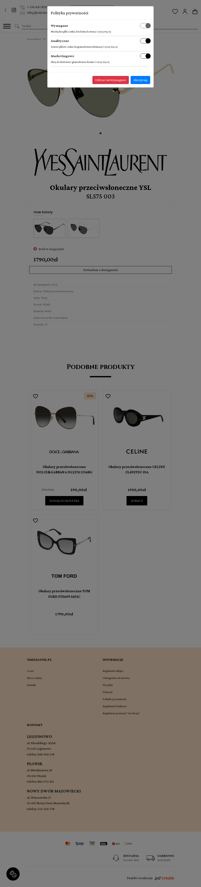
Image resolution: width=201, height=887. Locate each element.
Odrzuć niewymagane (110, 80)
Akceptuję (140, 80)
